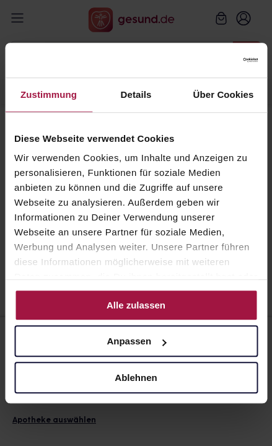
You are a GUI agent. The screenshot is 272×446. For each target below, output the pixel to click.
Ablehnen (136, 377)
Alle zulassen (136, 305)
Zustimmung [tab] (48, 94)
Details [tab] (136, 94)
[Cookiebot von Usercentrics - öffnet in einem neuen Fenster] (203, 60)
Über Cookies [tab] (223, 94)
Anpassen (136, 341)
